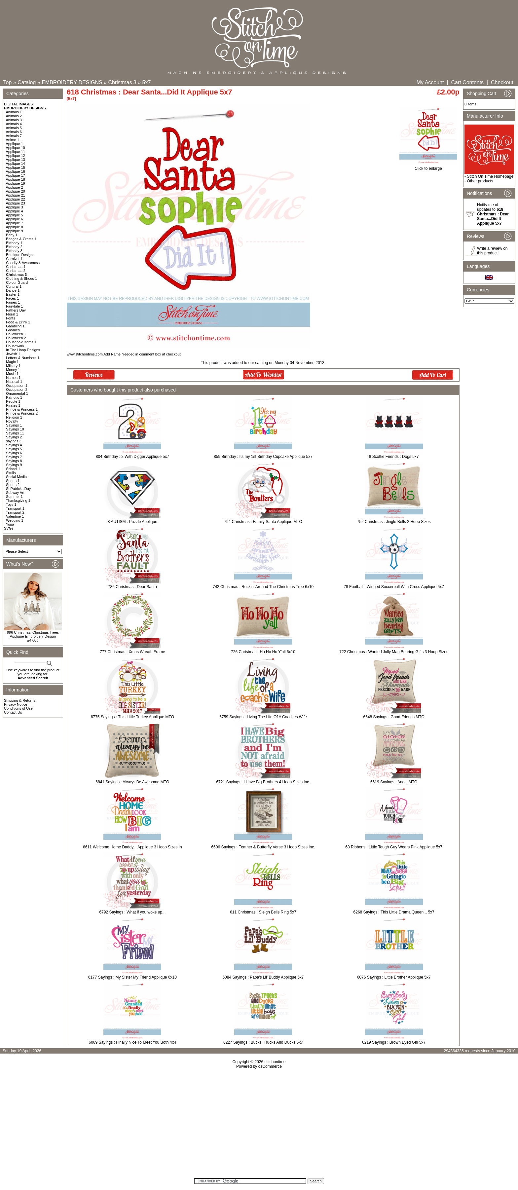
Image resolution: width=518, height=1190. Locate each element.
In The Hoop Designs (23, 350)
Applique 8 (14, 227)
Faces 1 (12, 298)
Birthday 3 (14, 251)
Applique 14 (15, 164)
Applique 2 (14, 187)
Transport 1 (15, 508)
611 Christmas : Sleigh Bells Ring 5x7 (263, 912)
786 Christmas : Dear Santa (132, 586)
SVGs (9, 528)
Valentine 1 (15, 516)
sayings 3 (13, 441)
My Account (430, 82)
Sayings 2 (14, 437)
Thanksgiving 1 (18, 500)
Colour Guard (17, 282)
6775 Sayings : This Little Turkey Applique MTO (132, 717)
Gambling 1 (15, 326)
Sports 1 (12, 481)
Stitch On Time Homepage (490, 176)
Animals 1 (14, 112)
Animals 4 (14, 124)
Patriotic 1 (14, 397)
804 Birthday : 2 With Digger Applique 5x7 (132, 456)
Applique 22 (15, 199)
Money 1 (13, 370)
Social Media (16, 477)
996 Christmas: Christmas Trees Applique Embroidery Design (33, 634)
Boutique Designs (20, 255)
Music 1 (12, 374)
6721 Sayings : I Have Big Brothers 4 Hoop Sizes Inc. (263, 782)
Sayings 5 (14, 449)
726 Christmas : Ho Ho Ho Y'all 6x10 (263, 652)
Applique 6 (14, 219)
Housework (15, 346)
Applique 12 (15, 156)
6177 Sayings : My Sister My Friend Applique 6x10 (132, 977)
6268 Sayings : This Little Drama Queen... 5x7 (393, 912)
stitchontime (274, 1062)
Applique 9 (14, 231)
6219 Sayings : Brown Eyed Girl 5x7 (394, 1042)
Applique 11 (15, 152)
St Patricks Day (18, 489)
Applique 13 (15, 160)
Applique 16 (15, 171)
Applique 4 (14, 211)
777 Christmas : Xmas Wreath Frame (132, 652)
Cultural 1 (13, 286)
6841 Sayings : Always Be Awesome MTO (132, 782)
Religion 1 (14, 417)
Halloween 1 (16, 334)
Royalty (12, 421)
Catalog (27, 82)
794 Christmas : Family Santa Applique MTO (263, 521)
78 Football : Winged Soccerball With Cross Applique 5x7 (394, 586)
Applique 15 (15, 167)
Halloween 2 (16, 338)
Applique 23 (15, 203)
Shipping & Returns (19, 700)
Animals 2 (14, 116)
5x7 (146, 82)
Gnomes (13, 330)
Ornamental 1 (17, 393)
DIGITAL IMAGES (18, 104)
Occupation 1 (16, 386)
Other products (480, 181)
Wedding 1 (14, 520)
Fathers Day (16, 310)
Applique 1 (14, 144)
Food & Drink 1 (18, 322)
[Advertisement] (259, 1125)
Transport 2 (15, 512)
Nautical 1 (14, 382)
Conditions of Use (18, 708)
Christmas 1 (15, 267)
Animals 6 (14, 132)
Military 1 (13, 366)
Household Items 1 (21, 342)
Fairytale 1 (14, 306)
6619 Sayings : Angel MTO (394, 782)
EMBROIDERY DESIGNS (72, 82)
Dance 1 (12, 290)
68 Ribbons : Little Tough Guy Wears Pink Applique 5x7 (393, 847)
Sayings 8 (14, 461)
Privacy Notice (15, 704)
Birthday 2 (14, 247)
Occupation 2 (16, 389)
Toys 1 (11, 504)
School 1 (13, 469)
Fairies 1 (13, 302)
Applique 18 (15, 179)
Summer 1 (14, 497)
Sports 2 (12, 485)
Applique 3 (14, 207)
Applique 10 (15, 148)
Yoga (10, 524)
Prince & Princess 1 (22, 409)
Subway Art (15, 493)
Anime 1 (12, 140)
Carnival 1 (14, 259)
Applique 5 (14, 215)
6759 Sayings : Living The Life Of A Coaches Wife (263, 717)
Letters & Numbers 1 (22, 358)
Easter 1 (12, 294)
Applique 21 (15, 195)
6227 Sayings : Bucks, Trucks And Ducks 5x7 (263, 1042)
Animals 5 (14, 128)
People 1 (13, 401)
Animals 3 (14, 120)
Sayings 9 (14, 465)
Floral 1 (12, 314)
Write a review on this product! (492, 250)
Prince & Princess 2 (22, 413)
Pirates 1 (13, 405)
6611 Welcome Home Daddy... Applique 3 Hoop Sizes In (132, 847)
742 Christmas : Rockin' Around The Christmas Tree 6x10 (263, 586)
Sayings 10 (15, 429)
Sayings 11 (15, 433)
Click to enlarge (428, 167)
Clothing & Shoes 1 (21, 278)
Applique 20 (15, 191)
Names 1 (13, 378)
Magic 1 (12, 362)
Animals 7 (14, 136)
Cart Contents (467, 82)
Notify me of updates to (493, 214)
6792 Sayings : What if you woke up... (132, 912)
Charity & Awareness (23, 263)
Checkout (502, 82)
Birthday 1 (14, 243)
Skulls (11, 473)
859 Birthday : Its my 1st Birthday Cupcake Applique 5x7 (263, 456)
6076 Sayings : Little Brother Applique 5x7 (394, 977)
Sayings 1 (14, 425)
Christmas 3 (122, 82)
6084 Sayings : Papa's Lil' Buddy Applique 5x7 (263, 977)
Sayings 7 (14, 457)
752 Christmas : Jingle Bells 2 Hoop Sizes (394, 521)
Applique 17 (15, 175)
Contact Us (13, 712)
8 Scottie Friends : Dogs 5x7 (394, 456)
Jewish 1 (13, 354)
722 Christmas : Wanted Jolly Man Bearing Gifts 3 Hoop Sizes (393, 652)
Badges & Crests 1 (21, 239)
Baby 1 (11, 235)
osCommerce (270, 1066)
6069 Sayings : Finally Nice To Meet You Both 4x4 (132, 1042)
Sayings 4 (14, 445)
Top (7, 82)
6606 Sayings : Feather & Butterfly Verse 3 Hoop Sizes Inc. (263, 847)
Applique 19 (15, 183)
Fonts (10, 318)
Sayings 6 (14, 453)
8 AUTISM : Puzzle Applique (132, 521)
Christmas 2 (15, 271)
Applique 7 (14, 223)
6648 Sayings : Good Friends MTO (394, 717)
